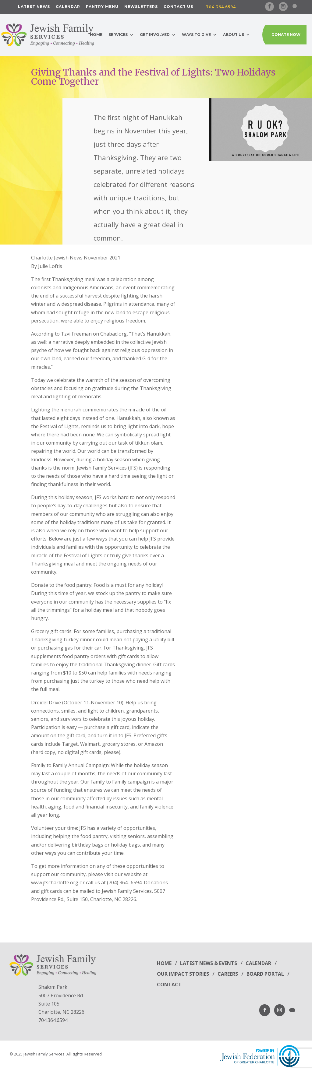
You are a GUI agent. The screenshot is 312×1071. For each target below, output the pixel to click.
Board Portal (265, 974)
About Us (233, 35)
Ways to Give (196, 35)
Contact (169, 984)
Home (96, 35)
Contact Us (178, 7)
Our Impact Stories (183, 974)
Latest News (34, 7)
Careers (228, 974)
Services (118, 35)
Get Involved (155, 35)
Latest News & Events (208, 963)
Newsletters (141, 7)
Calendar (68, 7)
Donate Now (285, 34)
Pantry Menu (102, 7)
